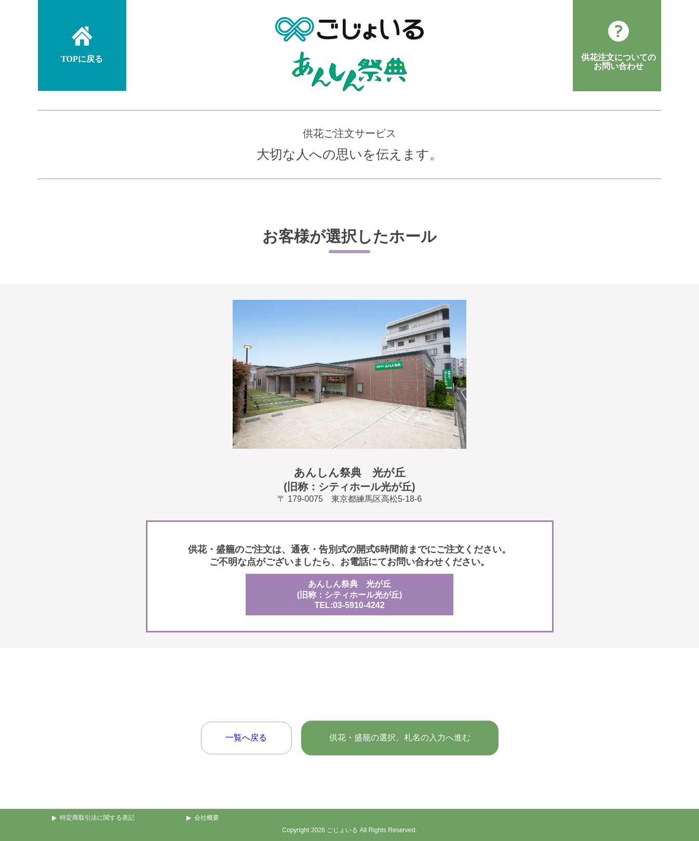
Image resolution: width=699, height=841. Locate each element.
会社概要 (206, 817)
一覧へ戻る (246, 737)
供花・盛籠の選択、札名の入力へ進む (400, 737)
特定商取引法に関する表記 (97, 817)
